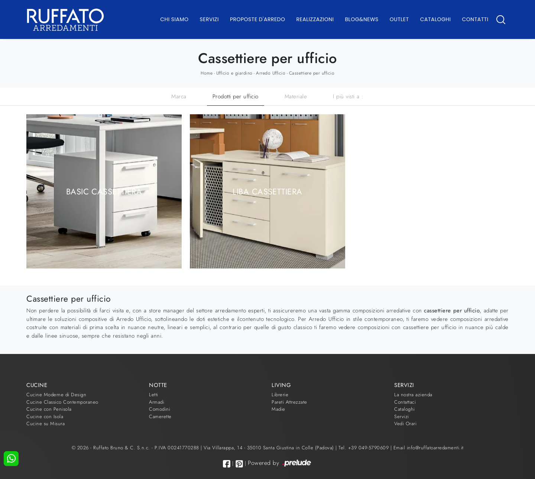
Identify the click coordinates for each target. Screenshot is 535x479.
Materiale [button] (296, 96)
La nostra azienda (413, 394)
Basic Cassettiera (104, 191)
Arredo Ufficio (270, 73)
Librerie (280, 394)
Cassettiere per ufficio (312, 73)
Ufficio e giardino (234, 73)
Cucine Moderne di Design (56, 394)
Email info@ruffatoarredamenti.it (428, 447)
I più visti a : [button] (348, 96)
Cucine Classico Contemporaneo (62, 402)
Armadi (156, 402)
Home (207, 73)
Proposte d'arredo (257, 19)
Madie (278, 409)
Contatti (475, 19)
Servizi (209, 19)
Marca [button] (179, 96)
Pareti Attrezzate (289, 402)
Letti (153, 394)
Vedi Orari (405, 423)
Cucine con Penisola (49, 409)
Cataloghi (435, 19)
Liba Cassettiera (267, 191)
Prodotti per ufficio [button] (236, 96)
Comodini (159, 409)
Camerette (160, 416)
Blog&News (362, 19)
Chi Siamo (174, 19)
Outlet (399, 19)
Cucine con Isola (44, 416)
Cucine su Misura (45, 423)
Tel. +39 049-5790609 (364, 447)
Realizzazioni (315, 19)
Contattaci (405, 402)
